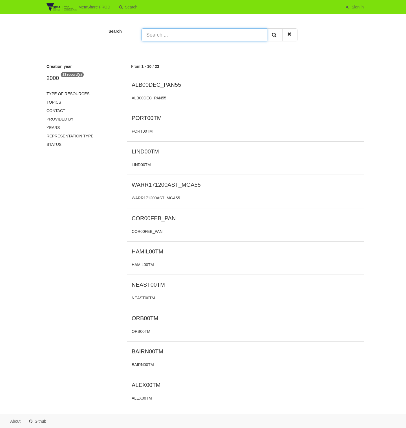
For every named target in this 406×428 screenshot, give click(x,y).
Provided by (60, 119)
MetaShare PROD (78, 7)
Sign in (354, 7)
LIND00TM (145, 151)
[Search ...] (204, 34)
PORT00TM (147, 118)
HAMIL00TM (147, 251)
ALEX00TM (146, 385)
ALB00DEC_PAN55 (156, 85)
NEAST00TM (148, 285)
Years (53, 127)
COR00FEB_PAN (154, 218)
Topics (54, 102)
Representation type (70, 136)
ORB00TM (145, 318)
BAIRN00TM (147, 351)
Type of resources (68, 94)
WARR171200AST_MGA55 (166, 185)
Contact (56, 110)
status (54, 144)
